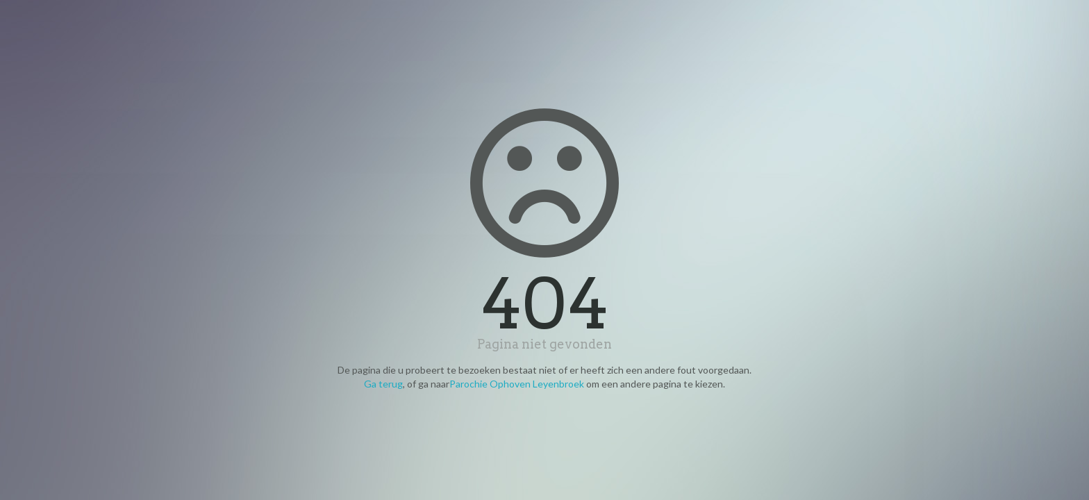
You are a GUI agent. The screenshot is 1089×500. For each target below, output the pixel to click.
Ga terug (383, 384)
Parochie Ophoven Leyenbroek (516, 384)
